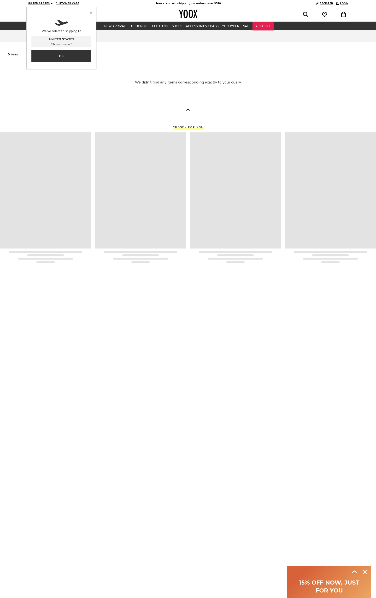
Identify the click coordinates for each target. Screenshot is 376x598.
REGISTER (324, 3)
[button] (188, 109)
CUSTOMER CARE (67, 3)
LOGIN (342, 3)
